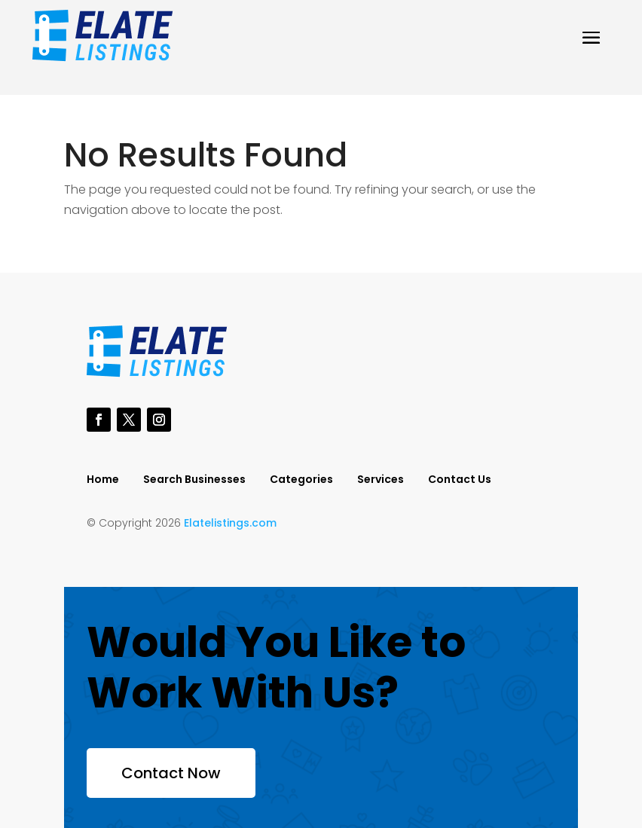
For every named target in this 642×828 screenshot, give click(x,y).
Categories (301, 480)
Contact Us (459, 480)
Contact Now (171, 773)
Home (103, 480)
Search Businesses (194, 480)
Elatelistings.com (230, 522)
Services (380, 480)
